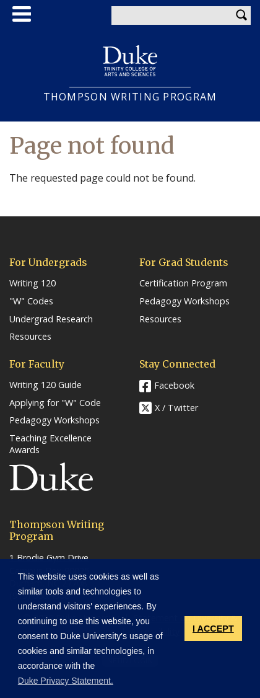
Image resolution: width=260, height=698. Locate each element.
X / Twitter (176, 407)
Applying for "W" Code (55, 403)
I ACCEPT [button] (213, 629)
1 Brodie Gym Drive (49, 557)
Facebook (174, 385)
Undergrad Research (51, 319)
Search (241, 15)
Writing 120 (32, 283)
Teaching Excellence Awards (50, 444)
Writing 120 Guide (45, 385)
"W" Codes (31, 301)
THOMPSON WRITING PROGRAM (130, 97)
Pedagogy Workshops (184, 301)
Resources (30, 336)
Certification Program (183, 283)
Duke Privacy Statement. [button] (65, 681)
